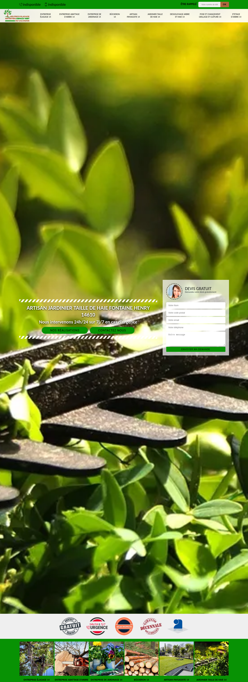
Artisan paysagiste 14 (133, 15)
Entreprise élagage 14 (45, 15)
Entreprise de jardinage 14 (94, 15)
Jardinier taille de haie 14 (155, 15)
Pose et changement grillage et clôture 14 (210, 15)
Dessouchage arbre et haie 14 (180, 15)
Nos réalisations (64, 330)
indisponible (30, 4)
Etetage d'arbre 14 (236, 15)
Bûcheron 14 (115, 15)
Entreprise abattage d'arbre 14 (69, 15)
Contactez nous (112, 330)
